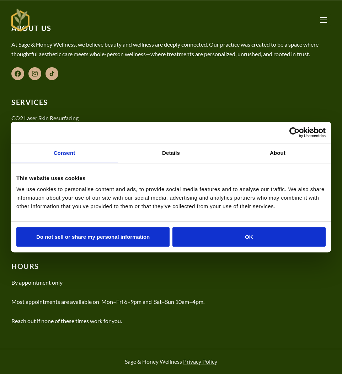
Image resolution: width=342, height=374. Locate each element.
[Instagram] (34, 73)
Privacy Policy (200, 361)
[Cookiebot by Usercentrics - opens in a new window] (294, 132)
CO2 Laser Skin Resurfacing (45, 118)
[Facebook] (17, 73)
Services (29, 102)
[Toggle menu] (324, 20)
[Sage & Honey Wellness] (20, 20)
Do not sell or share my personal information (93, 237)
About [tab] (277, 153)
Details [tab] (171, 153)
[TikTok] (52, 73)
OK (249, 237)
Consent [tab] (64, 153)
